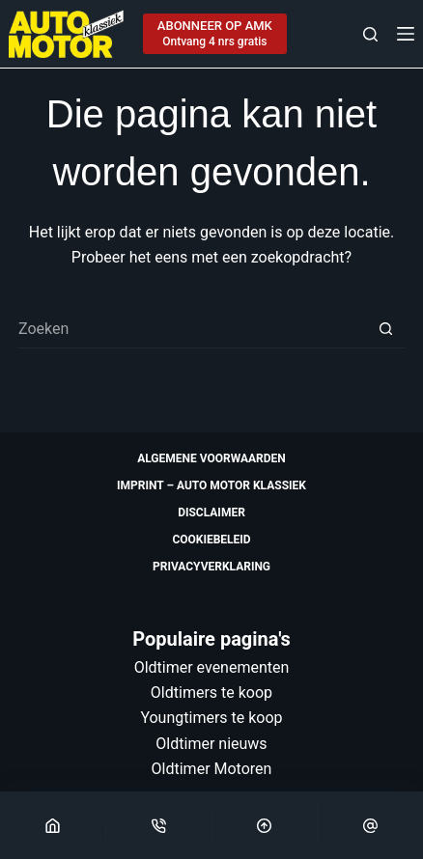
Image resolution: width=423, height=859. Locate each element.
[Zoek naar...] (192, 329)
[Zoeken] (370, 34)
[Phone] (159, 825)
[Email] (370, 825)
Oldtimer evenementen (212, 667)
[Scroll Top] (265, 825)
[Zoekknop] (385, 329)
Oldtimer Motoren (212, 769)
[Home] (53, 825)
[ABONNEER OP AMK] (215, 34)
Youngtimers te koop (211, 717)
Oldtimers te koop (211, 692)
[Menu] (405, 33)
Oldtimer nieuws (211, 743)
